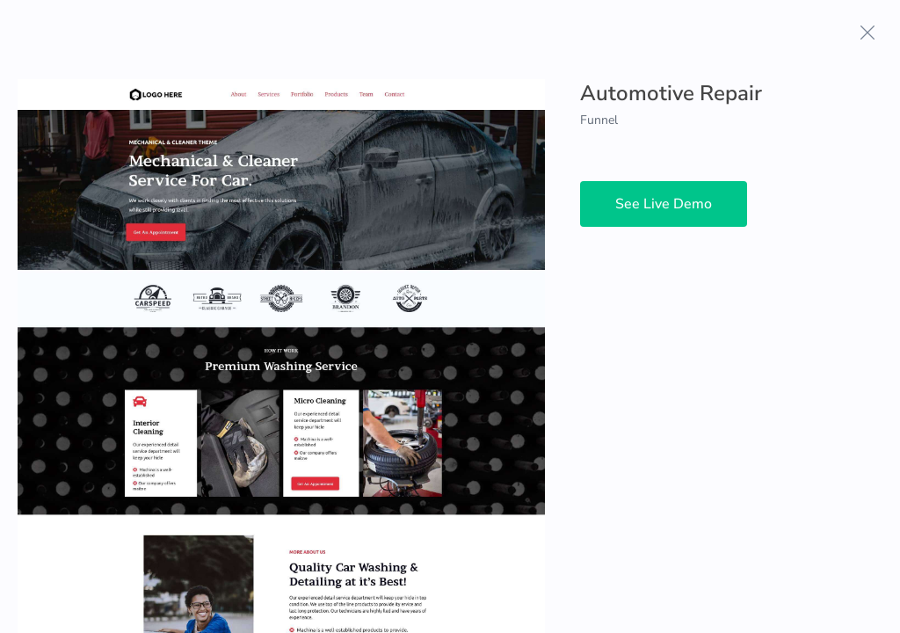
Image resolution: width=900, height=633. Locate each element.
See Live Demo (663, 204)
